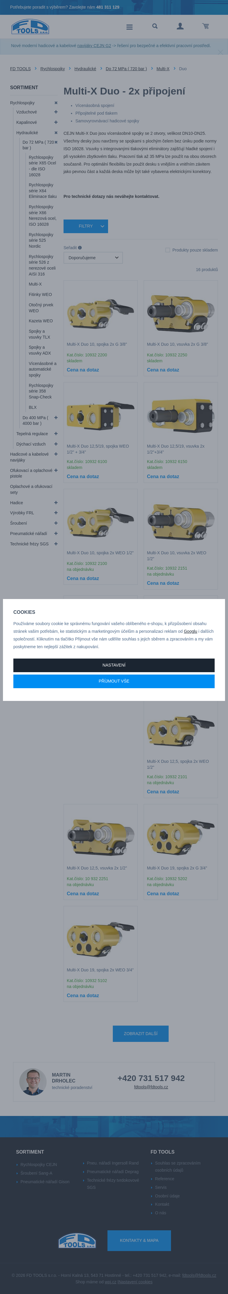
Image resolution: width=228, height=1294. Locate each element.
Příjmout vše (114, 681)
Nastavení (113, 665)
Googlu (190, 631)
